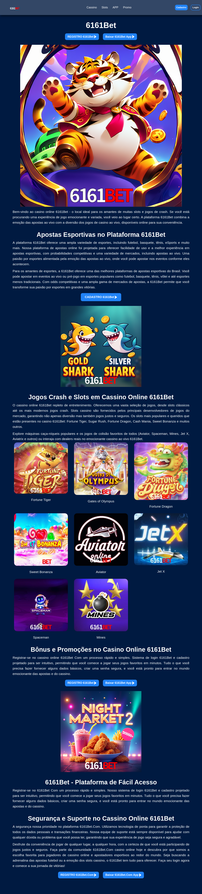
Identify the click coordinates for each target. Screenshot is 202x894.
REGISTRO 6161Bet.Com (70, 884)
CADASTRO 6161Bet (101, 300)
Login (194, 7)
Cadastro (177, 7)
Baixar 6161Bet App (127, 38)
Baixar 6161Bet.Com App (132, 884)
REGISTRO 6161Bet (75, 38)
